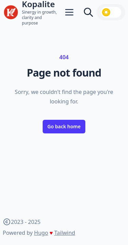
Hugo (41, 232)
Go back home (64, 126)
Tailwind (64, 232)
